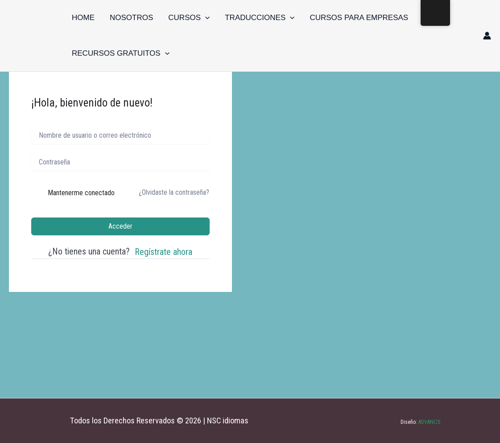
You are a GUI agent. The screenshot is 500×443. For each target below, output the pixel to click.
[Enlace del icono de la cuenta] (487, 36)
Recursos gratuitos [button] (120, 53)
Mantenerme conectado (81, 193)
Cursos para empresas (359, 17)
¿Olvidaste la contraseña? (174, 192)
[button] (205, 18)
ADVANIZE (429, 422)
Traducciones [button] (259, 18)
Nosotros (131, 17)
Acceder (120, 226)
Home (83, 17)
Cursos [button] (189, 18)
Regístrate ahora (163, 251)
